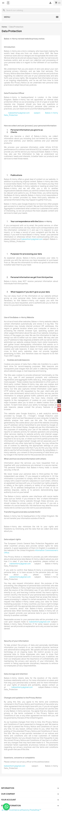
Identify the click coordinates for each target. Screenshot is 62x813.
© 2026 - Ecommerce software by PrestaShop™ (21, 810)
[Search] (31, 10)
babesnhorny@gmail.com (19, 113)
